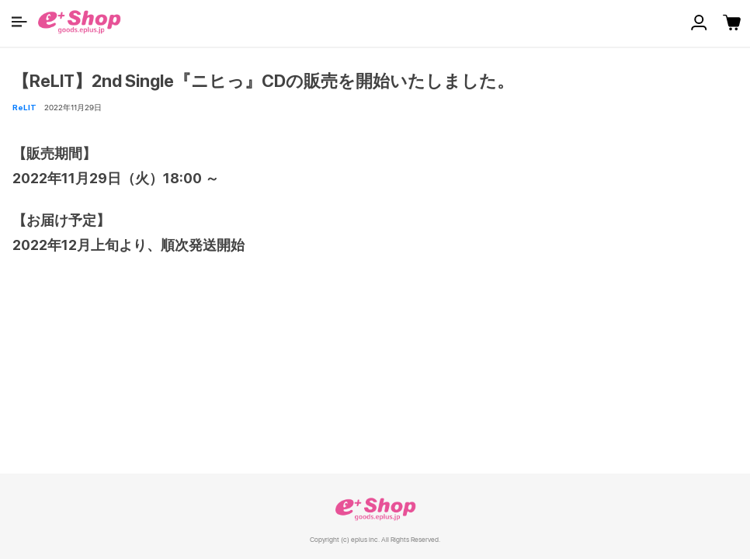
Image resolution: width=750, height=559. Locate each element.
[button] (19, 21)
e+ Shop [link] (375, 509)
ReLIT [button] (24, 107)
